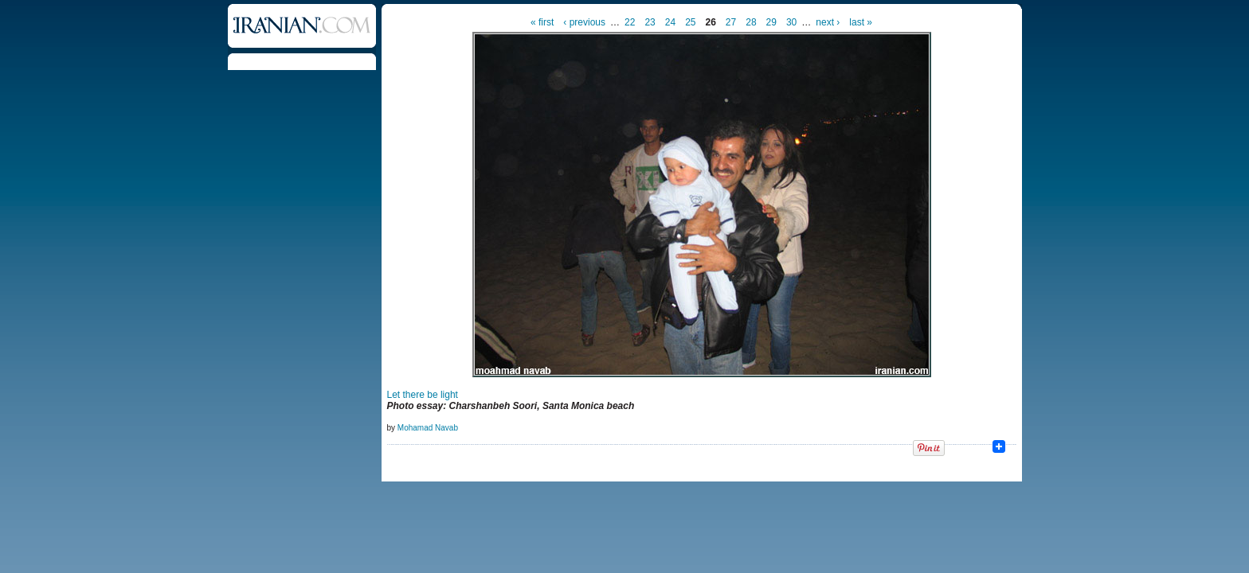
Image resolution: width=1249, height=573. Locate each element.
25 (690, 22)
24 (670, 22)
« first (542, 22)
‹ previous (584, 22)
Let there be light (422, 394)
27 (731, 22)
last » (860, 22)
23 (649, 22)
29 (771, 22)
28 (751, 22)
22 (629, 22)
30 (791, 22)
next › (828, 22)
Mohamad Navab (427, 427)
